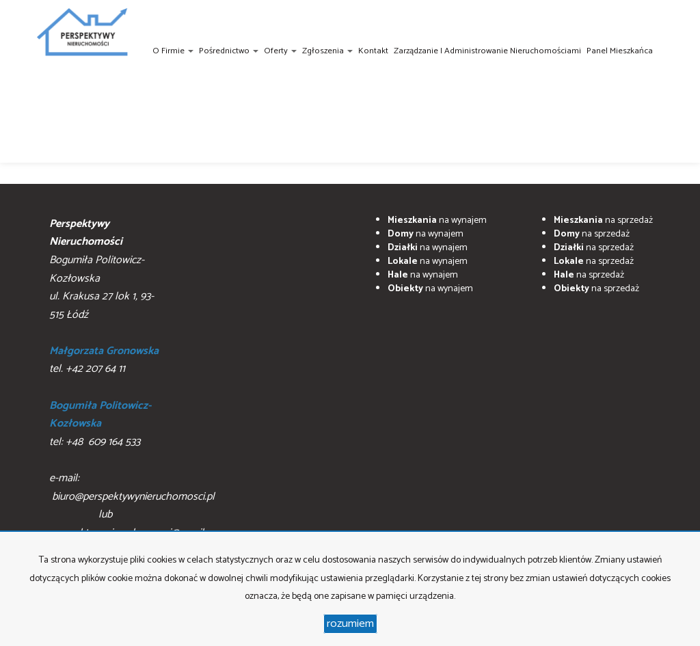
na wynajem (437, 220)
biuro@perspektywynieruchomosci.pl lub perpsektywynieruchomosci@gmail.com (137, 514)
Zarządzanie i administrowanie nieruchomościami (487, 51)
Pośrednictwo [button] (228, 51)
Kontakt (373, 51)
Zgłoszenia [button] (327, 51)
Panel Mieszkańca (620, 51)
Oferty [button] (280, 51)
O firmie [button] (172, 51)
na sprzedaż (603, 220)
